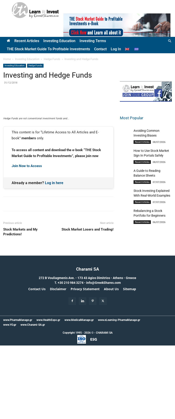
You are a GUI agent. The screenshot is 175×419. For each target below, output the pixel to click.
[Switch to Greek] (137, 49)
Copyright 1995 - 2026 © (78, 406)
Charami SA (87, 342)
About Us (111, 363)
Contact (100, 49)
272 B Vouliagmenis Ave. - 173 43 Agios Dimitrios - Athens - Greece (87, 351)
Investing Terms (93, 41)
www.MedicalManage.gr (79, 393)
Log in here (54, 256)
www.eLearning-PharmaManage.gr (119, 393)
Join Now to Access (27, 239)
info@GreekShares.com (103, 356)
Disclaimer (58, 363)
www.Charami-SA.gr (33, 398)
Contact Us (37, 363)
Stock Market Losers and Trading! (87, 303)
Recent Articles (26, 41)
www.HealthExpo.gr (48, 393)
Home (7, 59)
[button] (169, 41)
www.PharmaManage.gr (17, 393)
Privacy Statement (85, 363)
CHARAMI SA (104, 406)
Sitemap (129, 363)
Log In (116, 49)
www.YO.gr (9, 398)
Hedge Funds (52, 59)
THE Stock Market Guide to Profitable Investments (48, 49)
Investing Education (59, 41)
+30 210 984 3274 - (72, 356)
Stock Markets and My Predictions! (20, 305)
